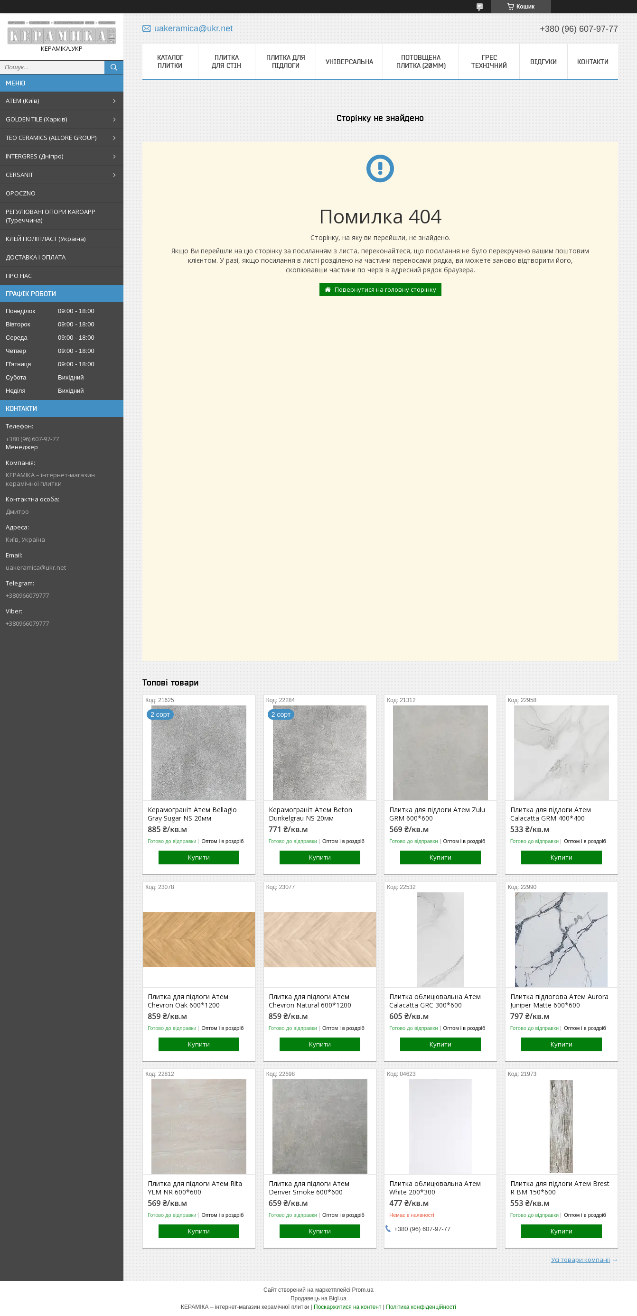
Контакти (593, 61)
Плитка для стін (226, 61)
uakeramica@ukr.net (36, 567)
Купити (199, 857)
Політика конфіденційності (421, 1307)
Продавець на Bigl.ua (318, 1298)
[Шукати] (113, 67)
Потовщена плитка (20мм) (421, 61)
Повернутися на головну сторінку (385, 289)
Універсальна (349, 61)
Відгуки (543, 61)
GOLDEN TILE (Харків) (36, 119)
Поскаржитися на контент (347, 1307)
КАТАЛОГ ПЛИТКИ (170, 61)
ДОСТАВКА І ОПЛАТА (36, 257)
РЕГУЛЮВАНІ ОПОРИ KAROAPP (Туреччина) (50, 215)
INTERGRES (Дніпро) (34, 156)
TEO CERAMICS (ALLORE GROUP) (51, 137)
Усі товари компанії (580, 1259)
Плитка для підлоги (285, 61)
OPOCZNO (21, 193)
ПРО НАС (19, 275)
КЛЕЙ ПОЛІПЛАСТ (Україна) (45, 238)
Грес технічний (489, 61)
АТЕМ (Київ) (22, 100)
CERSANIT (19, 174)
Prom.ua (363, 1290)
